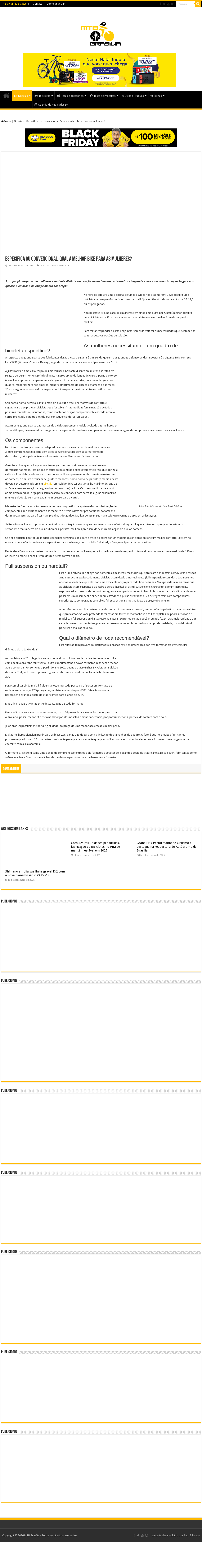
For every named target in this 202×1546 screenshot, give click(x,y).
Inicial (6, 121)
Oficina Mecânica (60, 265)
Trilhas (156, 95)
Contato (37, 3)
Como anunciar (56, 3)
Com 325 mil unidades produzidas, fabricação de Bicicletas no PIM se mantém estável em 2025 (95, 846)
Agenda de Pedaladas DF (51, 104)
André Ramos (192, 1535)
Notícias (21, 95)
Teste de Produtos (103, 95)
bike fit (48, 483)
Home (6, 95)
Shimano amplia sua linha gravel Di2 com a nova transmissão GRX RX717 (35, 873)
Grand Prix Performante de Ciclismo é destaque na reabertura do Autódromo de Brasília (167, 846)
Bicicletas (42, 95)
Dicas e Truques (133, 95)
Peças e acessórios (70, 95)
